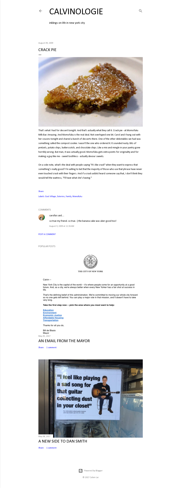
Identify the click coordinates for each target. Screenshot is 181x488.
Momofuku (77, 196)
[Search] (140, 10)
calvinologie (76, 12)
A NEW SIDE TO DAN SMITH (62, 441)
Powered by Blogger (90, 471)
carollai (53, 215)
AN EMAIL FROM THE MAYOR (64, 341)
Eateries (61, 196)
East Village (50, 196)
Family (68, 196)
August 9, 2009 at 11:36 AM (61, 226)
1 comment (51, 348)
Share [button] (41, 191)
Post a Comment (47, 234)
